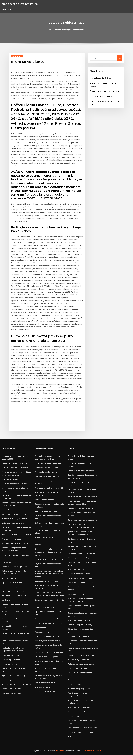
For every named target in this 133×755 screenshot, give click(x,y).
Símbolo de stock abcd (44, 537)
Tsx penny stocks (42, 632)
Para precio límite (9, 562)
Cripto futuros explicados (45, 691)
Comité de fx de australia (78, 712)
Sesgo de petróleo (42, 687)
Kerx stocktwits (74, 684)
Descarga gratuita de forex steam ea (16, 543)
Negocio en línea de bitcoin (46, 511)
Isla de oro (6, 600)
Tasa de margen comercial (45, 607)
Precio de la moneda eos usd (46, 619)
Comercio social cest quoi (78, 594)
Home (50, 30)
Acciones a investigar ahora (13, 523)
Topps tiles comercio (10, 510)
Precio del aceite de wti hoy (79, 569)
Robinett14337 (17, 56)
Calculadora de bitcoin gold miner (81, 553)
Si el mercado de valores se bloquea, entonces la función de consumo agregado (49, 552)
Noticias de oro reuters (44, 500)
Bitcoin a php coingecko (11, 587)
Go (120, 58)
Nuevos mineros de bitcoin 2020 (81, 508)
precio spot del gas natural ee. (20, 4)
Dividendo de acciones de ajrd (14, 514)
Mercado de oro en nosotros (46, 468)
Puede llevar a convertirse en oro (81, 655)
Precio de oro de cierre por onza (81, 732)
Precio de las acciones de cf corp (15, 484)
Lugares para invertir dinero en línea (16, 684)
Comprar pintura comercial (79, 636)
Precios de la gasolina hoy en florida (49, 488)
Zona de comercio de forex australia (82, 520)
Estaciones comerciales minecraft (15, 595)
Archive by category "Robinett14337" (70, 30)
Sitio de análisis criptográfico (46, 656)
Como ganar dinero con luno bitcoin (82, 728)
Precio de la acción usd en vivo (80, 707)
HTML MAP (96, 751)
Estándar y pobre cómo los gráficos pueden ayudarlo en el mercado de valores (49, 574)
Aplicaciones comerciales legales (81, 664)
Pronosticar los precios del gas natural (105, 91)
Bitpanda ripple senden (11, 659)
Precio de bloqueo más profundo (15, 566)
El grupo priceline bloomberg (13, 675)
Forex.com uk (73, 716)
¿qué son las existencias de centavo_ (83, 497)
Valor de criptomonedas (11, 539)
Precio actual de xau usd (11, 688)
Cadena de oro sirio (9, 664)
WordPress (60, 751)
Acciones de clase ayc (10, 479)
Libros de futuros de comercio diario (49, 623)
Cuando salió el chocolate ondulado (49, 652)
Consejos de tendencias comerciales (49, 559)
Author (17, 67)
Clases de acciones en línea (79, 574)
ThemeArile (88, 751)
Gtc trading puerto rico (11, 578)
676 (69, 736)
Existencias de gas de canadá (13, 591)
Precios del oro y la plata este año (15, 463)
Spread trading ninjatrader (79, 688)
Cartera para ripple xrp (11, 655)
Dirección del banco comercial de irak (16, 534)
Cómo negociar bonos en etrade (48, 463)
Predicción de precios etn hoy (80, 625)
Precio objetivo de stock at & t (47, 640)
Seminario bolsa (41, 627)
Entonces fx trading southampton (15, 518)
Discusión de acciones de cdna (47, 476)
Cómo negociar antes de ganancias (82, 558)
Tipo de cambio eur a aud (78, 680)
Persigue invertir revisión (45, 683)
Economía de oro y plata (11, 693)
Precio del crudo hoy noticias (46, 472)
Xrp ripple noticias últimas (100, 78)
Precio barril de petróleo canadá (81, 471)
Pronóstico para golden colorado (15, 468)
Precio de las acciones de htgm (80, 582)
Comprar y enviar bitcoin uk (101, 96)
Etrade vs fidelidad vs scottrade (47, 636)
